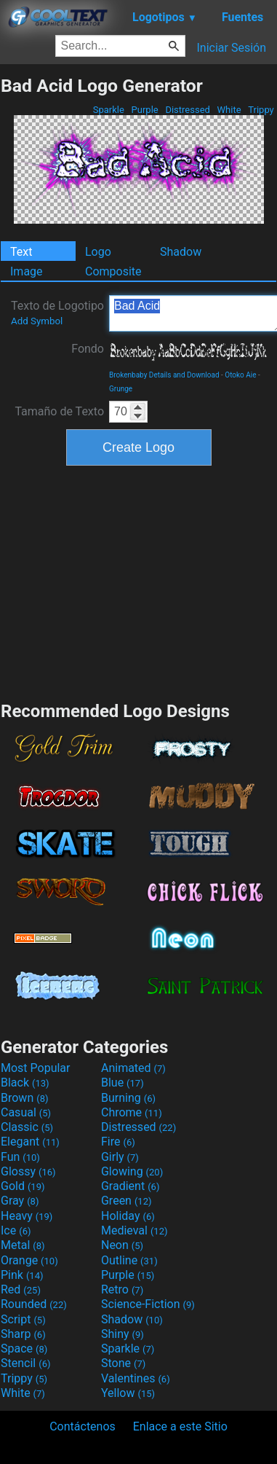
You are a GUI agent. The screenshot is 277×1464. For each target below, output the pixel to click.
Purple (145, 109)
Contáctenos (82, 1426)
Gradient (130, 1186)
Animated (133, 1068)
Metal (23, 1245)
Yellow (128, 1393)
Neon (122, 1245)
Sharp (23, 1334)
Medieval (134, 1230)
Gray (20, 1200)
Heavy (26, 1216)
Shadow (180, 252)
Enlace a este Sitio (180, 1426)
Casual (26, 1112)
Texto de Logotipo (57, 312)
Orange (29, 1260)
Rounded (34, 1304)
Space (24, 1348)
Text (21, 252)
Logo (98, 252)
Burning (128, 1098)
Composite (113, 271)
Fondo (87, 349)
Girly (120, 1157)
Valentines (135, 1378)
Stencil (25, 1363)
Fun (20, 1157)
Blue (122, 1082)
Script (23, 1319)
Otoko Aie (240, 375)
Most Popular (36, 1068)
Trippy (261, 109)
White (228, 109)
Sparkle (109, 109)
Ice (16, 1230)
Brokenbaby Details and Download (164, 375)
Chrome (131, 1112)
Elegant (30, 1141)
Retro (122, 1289)
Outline (129, 1260)
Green (126, 1200)
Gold (23, 1186)
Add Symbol (37, 321)
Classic (27, 1127)
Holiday (128, 1216)
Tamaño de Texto (59, 411)
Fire (118, 1141)
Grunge (120, 389)
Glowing (132, 1171)
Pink (22, 1275)
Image (26, 271)
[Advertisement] (139, 581)
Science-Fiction (148, 1304)
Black (25, 1082)
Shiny (122, 1334)
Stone (123, 1363)
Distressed (187, 109)
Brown (24, 1098)
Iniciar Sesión (231, 48)
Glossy (28, 1171)
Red (21, 1289)
